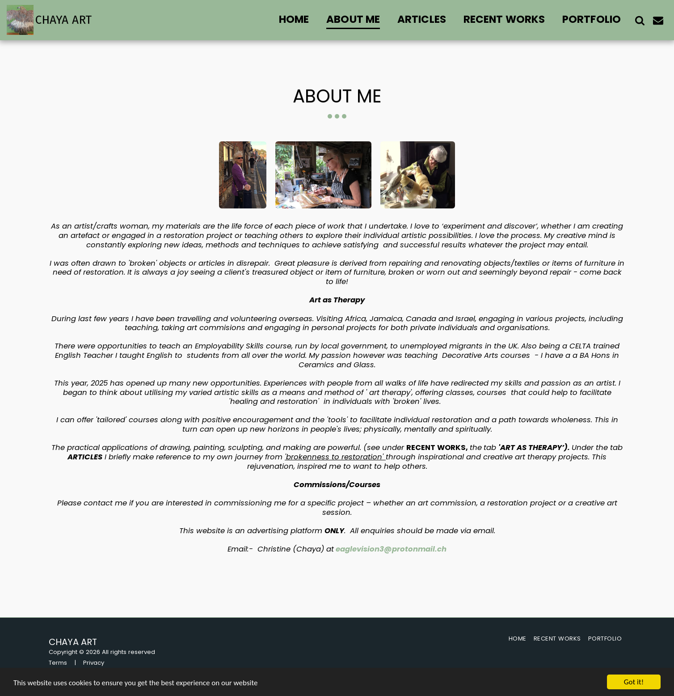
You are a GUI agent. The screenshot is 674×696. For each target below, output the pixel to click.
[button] (640, 20)
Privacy (93, 662)
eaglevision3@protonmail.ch (391, 549)
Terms (58, 662)
